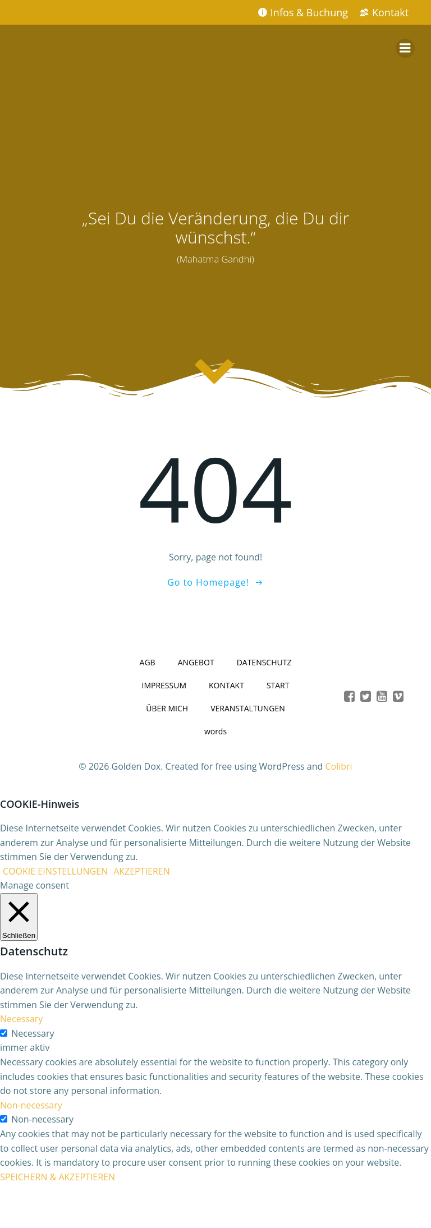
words (215, 731)
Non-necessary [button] (31, 1105)
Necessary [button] (21, 1019)
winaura (215, 1199)
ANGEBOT (196, 662)
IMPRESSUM (164, 685)
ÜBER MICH (167, 708)
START (278, 685)
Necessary (32, 1033)
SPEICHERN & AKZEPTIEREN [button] (57, 1177)
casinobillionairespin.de (215, 1213)
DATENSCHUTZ (264, 662)
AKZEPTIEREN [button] (141, 871)
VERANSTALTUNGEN (247, 708)
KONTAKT (226, 685)
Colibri (338, 766)
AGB (147, 662)
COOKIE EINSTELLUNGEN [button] (55, 871)
